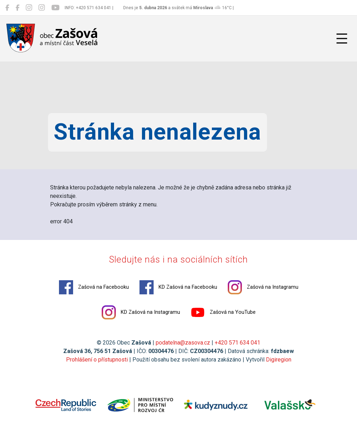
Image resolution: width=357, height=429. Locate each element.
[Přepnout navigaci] (341, 38)
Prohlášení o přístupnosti (97, 359)
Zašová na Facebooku (94, 287)
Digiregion (278, 359)
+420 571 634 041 (237, 342)
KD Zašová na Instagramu (141, 312)
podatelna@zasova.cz (183, 342)
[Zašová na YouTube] (55, 8)
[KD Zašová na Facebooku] (17, 8)
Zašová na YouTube (223, 312)
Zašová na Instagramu (263, 287)
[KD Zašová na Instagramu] (41, 8)
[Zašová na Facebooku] (7, 8)
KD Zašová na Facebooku (178, 287)
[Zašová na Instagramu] (29, 8)
